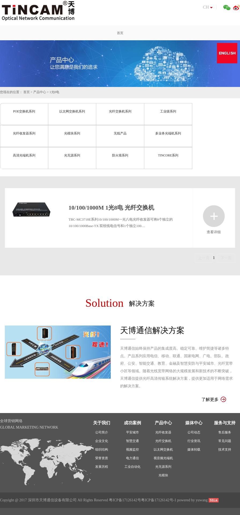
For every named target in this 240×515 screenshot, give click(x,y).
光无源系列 (72, 155)
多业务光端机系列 (168, 133)
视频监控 (132, 449)
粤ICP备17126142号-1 (158, 500)
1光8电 (54, 92)
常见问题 (224, 441)
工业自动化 (132, 467)
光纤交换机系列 (120, 111)
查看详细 (214, 216)
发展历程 (101, 467)
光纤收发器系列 (24, 133)
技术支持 (224, 449)
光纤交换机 (163, 441)
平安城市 (132, 432)
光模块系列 (72, 133)
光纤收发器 (163, 432)
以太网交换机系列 (72, 111)
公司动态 (193, 432)
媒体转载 (193, 449)
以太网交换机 (163, 449)
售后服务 (224, 432)
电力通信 (132, 458)
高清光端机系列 (24, 155)
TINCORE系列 (168, 155)
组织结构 (101, 449)
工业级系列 (168, 111)
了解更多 (213, 399)
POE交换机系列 (24, 111)
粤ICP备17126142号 (125, 500)
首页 (26, 92)
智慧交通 (132, 441)
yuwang (202, 500)
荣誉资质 (101, 458)
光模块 (163, 475)
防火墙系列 (120, 155)
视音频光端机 (163, 458)
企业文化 (101, 441)
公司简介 (101, 432)
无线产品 (120, 133)
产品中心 (39, 92)
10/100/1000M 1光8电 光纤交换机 (111, 207)
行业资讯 (193, 441)
